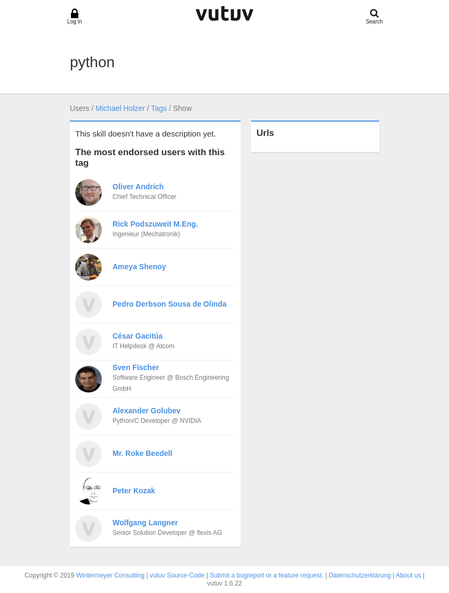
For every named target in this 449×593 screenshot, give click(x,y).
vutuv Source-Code (177, 575)
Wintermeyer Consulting (110, 575)
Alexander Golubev (147, 410)
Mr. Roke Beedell (142, 453)
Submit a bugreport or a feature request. (266, 575)
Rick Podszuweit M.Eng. (155, 224)
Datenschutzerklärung (359, 575)
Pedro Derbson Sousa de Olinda (170, 304)
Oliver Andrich (138, 186)
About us (408, 575)
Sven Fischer (136, 367)
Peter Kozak (134, 490)
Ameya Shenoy (139, 266)
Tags (159, 108)
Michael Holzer (120, 108)
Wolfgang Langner (145, 522)
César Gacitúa (138, 336)
